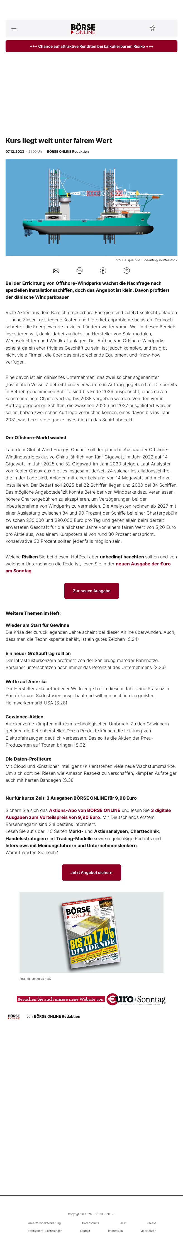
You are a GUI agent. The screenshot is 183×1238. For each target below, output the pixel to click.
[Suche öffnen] (169, 28)
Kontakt (85, 1230)
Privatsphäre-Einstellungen (44, 1230)
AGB (123, 1223)
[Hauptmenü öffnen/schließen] (14, 28)
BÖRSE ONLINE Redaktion (57, 1016)
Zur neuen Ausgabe (91, 590)
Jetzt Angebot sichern (91, 872)
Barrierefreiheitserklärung (44, 1223)
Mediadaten (148, 1230)
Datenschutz (90, 1223)
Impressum (115, 1230)
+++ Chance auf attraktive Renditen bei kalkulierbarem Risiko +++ (91, 46)
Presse (151, 1223)
